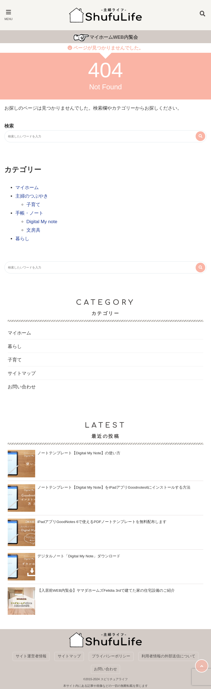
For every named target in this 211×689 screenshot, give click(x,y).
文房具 (33, 230)
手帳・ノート (29, 213)
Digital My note (41, 221)
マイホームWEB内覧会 (114, 37)
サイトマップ (22, 373)
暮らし (22, 238)
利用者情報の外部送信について (168, 656)
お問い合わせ (22, 386)
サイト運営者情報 (31, 656)
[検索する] (200, 136)
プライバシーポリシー (111, 656)
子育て (33, 204)
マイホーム (27, 187)
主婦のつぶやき (31, 196)
